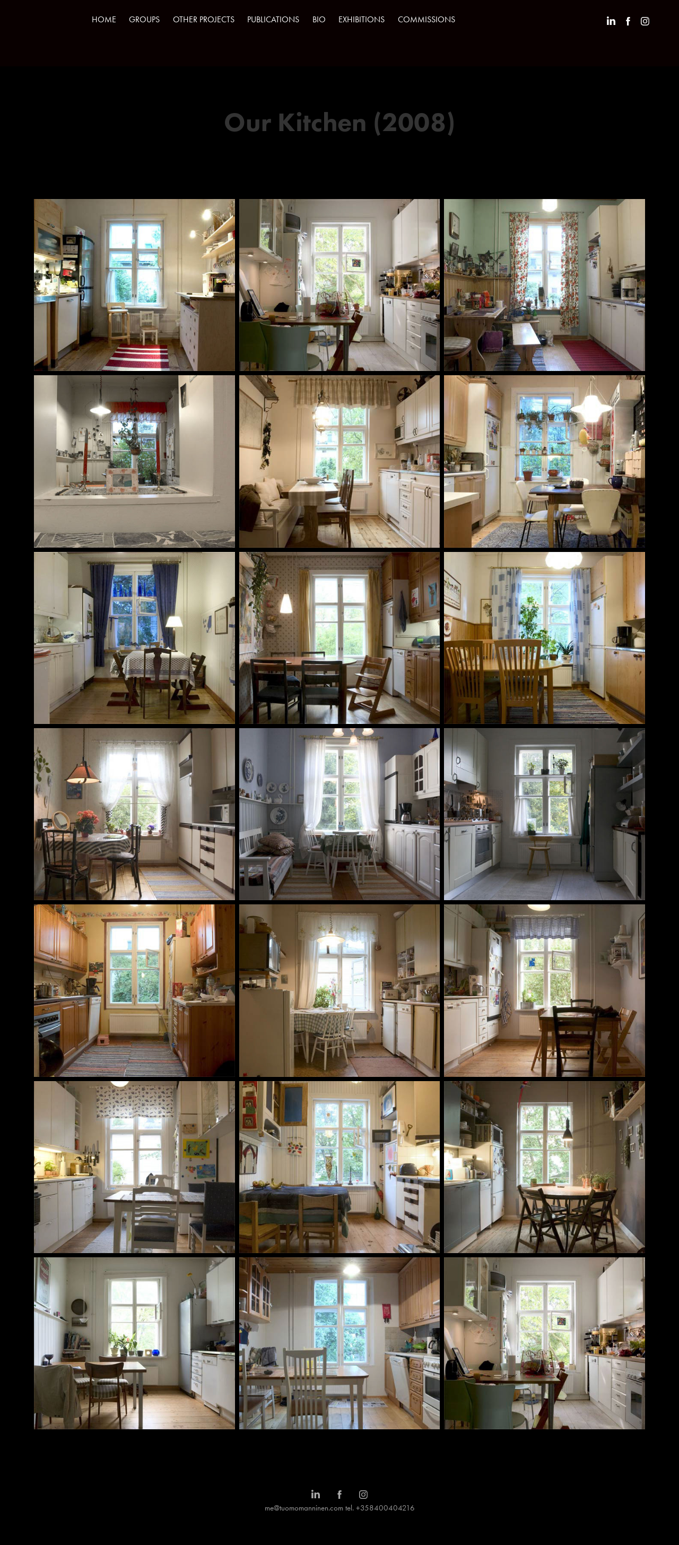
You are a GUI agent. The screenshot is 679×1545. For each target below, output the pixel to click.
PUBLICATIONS (273, 19)
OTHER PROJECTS (203, 19)
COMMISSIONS (426, 19)
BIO (319, 19)
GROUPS (144, 19)
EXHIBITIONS (361, 19)
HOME (104, 19)
